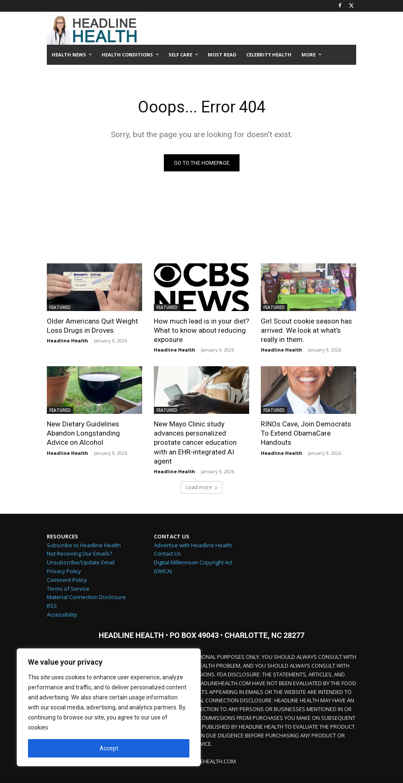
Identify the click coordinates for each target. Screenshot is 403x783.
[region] (109, 707)
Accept (108, 748)
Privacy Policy (64, 571)
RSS (52, 606)
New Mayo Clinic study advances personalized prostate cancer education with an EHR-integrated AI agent (195, 442)
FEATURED (60, 307)
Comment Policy (67, 580)
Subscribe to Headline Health (84, 545)
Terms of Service (68, 588)
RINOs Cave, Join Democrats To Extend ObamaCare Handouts (306, 433)
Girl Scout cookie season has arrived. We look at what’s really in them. (306, 330)
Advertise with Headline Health (193, 545)
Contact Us (167, 553)
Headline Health (67, 340)
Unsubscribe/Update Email (81, 562)
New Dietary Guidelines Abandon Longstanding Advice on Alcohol (83, 433)
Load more (202, 487)
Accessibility (62, 614)
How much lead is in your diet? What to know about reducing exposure (201, 330)
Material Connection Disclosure (86, 597)
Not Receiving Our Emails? (79, 553)
